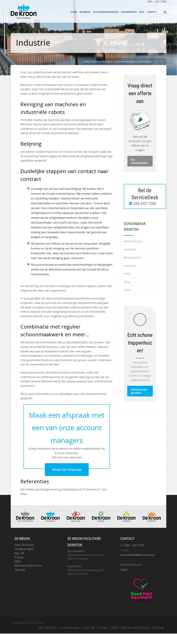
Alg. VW (19, 554)
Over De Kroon (24, 545)
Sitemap (20, 570)
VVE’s (127, 274)
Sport (127, 290)
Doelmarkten (129, 11)
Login (124, 570)
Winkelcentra (132, 258)
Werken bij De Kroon (28, 566)
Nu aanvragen (139, 161)
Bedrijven (85, 11)
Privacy (19, 558)
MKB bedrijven (133, 242)
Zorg (127, 282)
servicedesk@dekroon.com (137, 555)
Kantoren (130, 250)
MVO (141, 11)
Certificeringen (24, 549)
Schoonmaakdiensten (106, 11)
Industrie (130, 266)
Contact (152, 11)
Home (74, 11)
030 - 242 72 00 (134, 546)
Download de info (139, 391)
